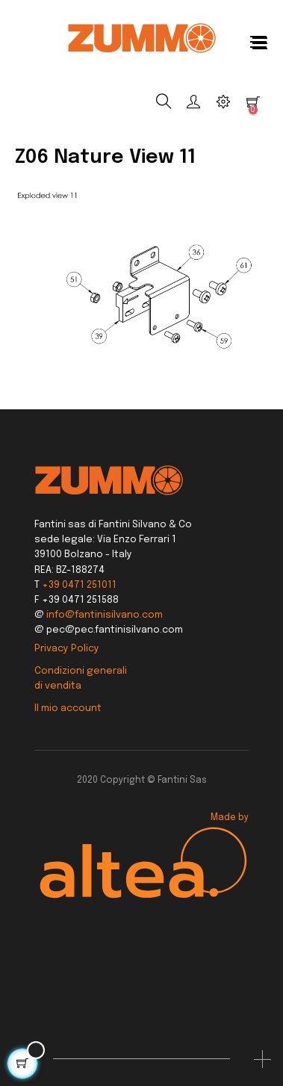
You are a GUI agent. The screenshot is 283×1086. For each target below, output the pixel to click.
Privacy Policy (66, 649)
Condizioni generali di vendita (80, 678)
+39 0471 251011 (79, 585)
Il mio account (68, 708)
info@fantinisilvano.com (104, 615)
